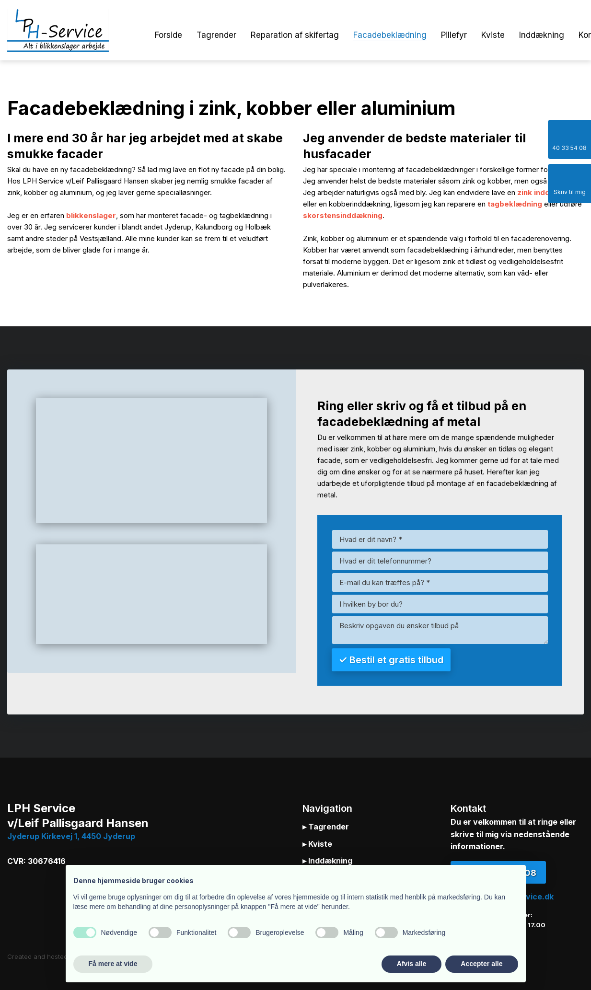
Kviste (493, 35)
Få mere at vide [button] (113, 963)
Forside (168, 35)
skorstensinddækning (342, 215)
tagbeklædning (514, 203)
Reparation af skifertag (295, 35)
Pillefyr (454, 35)
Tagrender (216, 35)
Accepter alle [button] (481, 963)
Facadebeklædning (390, 35)
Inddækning (541, 35)
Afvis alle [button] (411, 963)
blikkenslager (91, 215)
